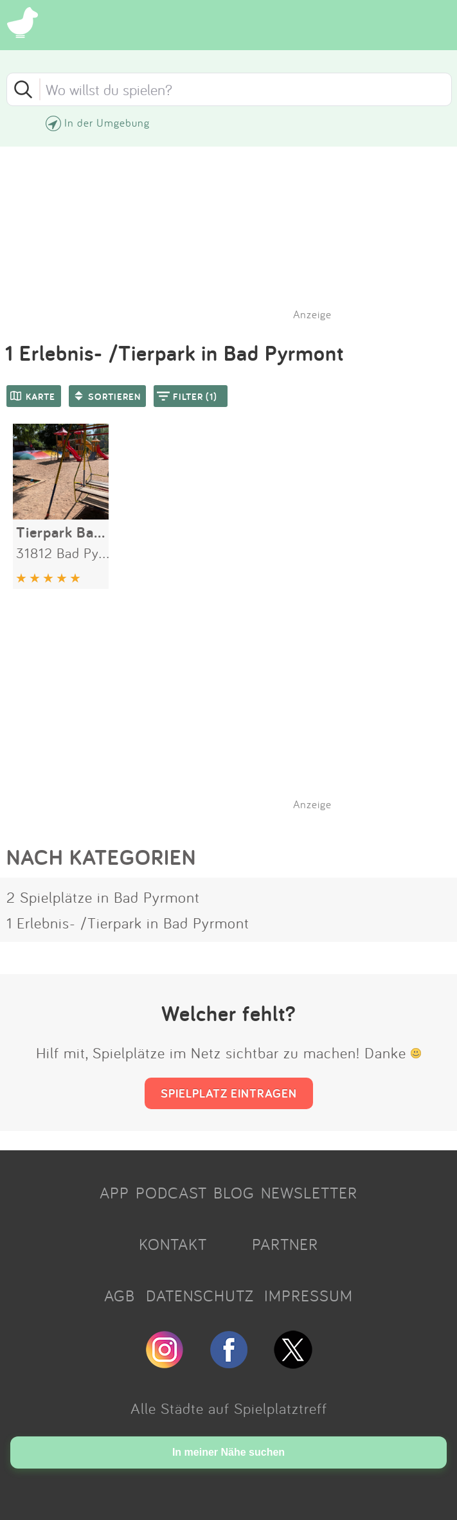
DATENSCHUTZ (200, 1295)
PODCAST (171, 1192)
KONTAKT (173, 1244)
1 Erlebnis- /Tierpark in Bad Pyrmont (127, 922)
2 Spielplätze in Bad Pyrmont (103, 897)
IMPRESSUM (308, 1295)
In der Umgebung (107, 122)
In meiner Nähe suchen (228, 1452)
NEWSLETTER (309, 1192)
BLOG (234, 1192)
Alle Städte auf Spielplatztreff (228, 1408)
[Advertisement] (235, 714)
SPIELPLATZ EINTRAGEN (229, 1093)
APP (114, 1192)
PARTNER (285, 1244)
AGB (119, 1295)
